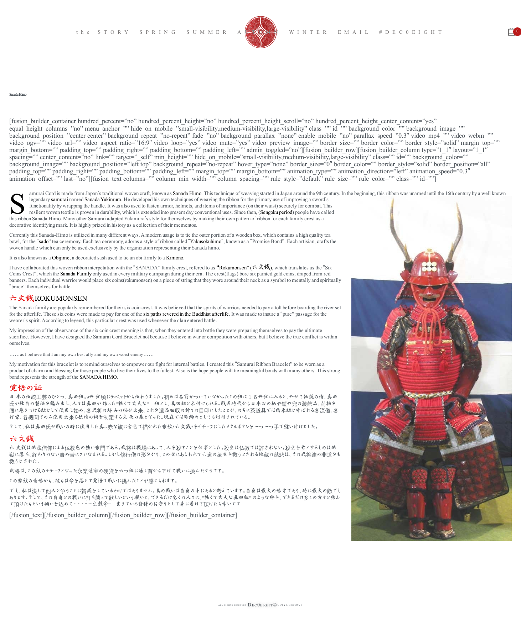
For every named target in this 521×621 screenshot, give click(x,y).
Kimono (174, 257)
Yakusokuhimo (205, 241)
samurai (59, 199)
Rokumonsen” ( (235, 267)
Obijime (60, 257)
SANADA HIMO (98, 376)
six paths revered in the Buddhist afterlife (185, 313)
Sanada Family (76, 273)
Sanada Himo (187, 193)
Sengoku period (276, 212)
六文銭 (261, 267)
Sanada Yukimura (102, 199)
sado (43, 241)
